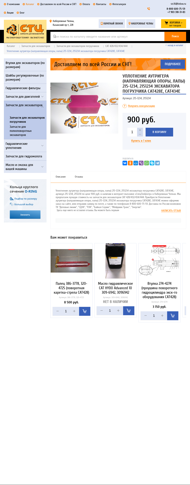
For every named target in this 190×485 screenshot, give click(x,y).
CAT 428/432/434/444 (116, 46)
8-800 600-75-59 (176, 8)
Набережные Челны (142, 23)
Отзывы (79, 176)
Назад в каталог (175, 45)
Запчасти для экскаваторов (36, 46)
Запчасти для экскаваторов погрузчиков (77, 46)
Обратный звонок (113, 23)
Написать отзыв (171, 210)
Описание (61, 176)
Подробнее (173, 64)
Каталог (11, 46)
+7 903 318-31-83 (176, 12)
